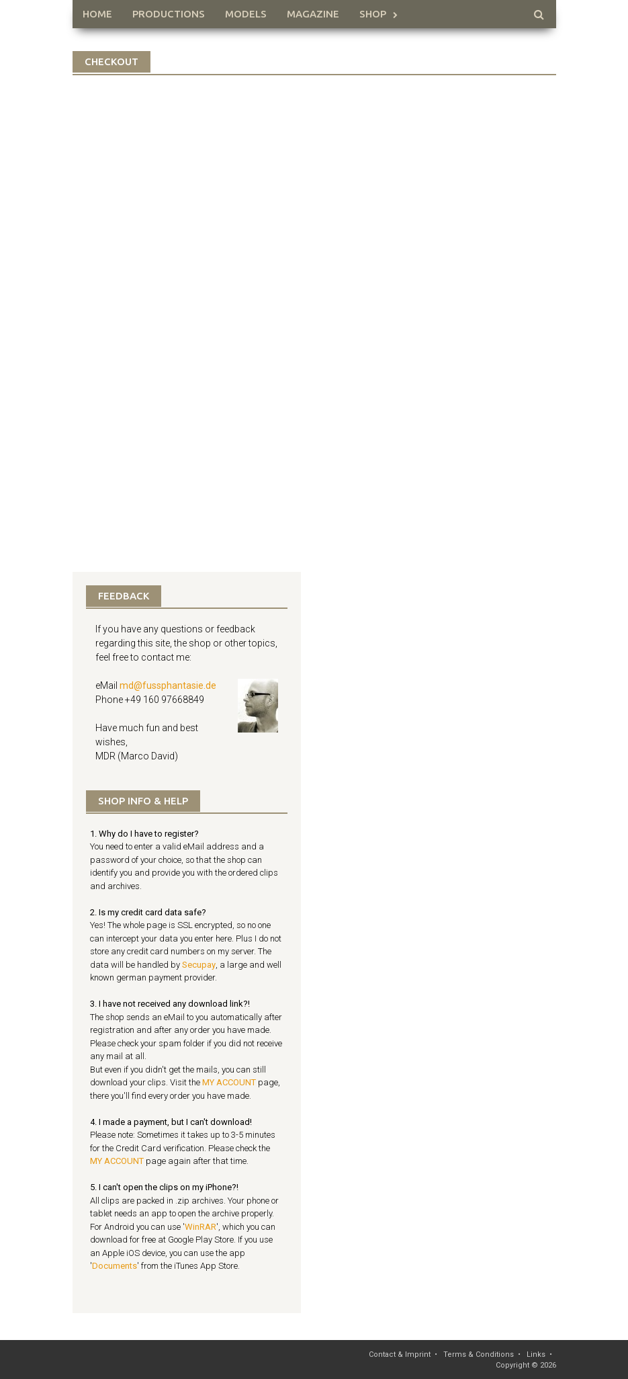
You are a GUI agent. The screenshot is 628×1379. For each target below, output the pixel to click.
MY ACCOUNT (229, 1082)
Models (246, 13)
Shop (372, 13)
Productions (168, 13)
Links (536, 1354)
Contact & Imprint (400, 1354)
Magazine (313, 13)
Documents (114, 1266)
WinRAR (200, 1227)
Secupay (199, 965)
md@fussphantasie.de (168, 685)
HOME (97, 13)
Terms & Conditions (478, 1354)
